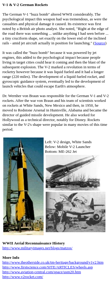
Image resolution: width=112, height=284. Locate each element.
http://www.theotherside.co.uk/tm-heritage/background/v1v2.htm (53, 262)
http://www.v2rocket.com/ (22, 276)
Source (99, 43)
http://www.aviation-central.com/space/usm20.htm (41, 272)
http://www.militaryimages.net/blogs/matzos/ (37, 248)
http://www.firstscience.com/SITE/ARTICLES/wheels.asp (47, 267)
